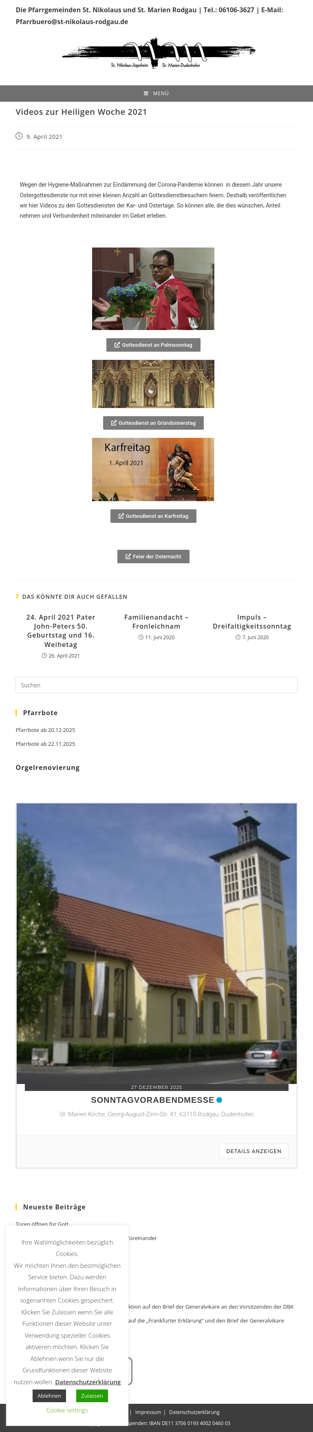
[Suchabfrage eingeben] (156, 685)
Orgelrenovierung (47, 767)
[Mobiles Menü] (156, 93)
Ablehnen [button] (49, 1395)
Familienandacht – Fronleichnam (156, 622)
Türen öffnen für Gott (41, 1224)
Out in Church (32, 1334)
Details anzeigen (254, 1151)
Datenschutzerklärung (194, 1412)
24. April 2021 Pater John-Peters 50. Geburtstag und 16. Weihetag (61, 631)
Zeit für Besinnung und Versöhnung (59, 1252)
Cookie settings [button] (67, 1410)
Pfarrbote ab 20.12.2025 (45, 730)
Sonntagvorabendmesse (152, 1099)
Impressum (148, 1412)
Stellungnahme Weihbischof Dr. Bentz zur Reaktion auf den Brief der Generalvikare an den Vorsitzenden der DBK (154, 1306)
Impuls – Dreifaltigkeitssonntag (252, 622)
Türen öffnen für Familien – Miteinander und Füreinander (86, 1238)
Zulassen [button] (92, 1395)
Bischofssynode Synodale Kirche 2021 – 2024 (70, 1293)
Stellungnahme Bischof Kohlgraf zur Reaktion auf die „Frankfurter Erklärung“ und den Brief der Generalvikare (149, 1320)
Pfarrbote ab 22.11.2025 (45, 744)
